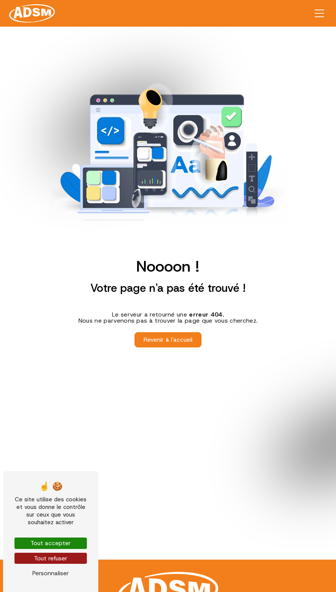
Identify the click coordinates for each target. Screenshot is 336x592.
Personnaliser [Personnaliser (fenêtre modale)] (50, 573)
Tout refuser (50, 558)
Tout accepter (50, 543)
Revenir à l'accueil (168, 340)
